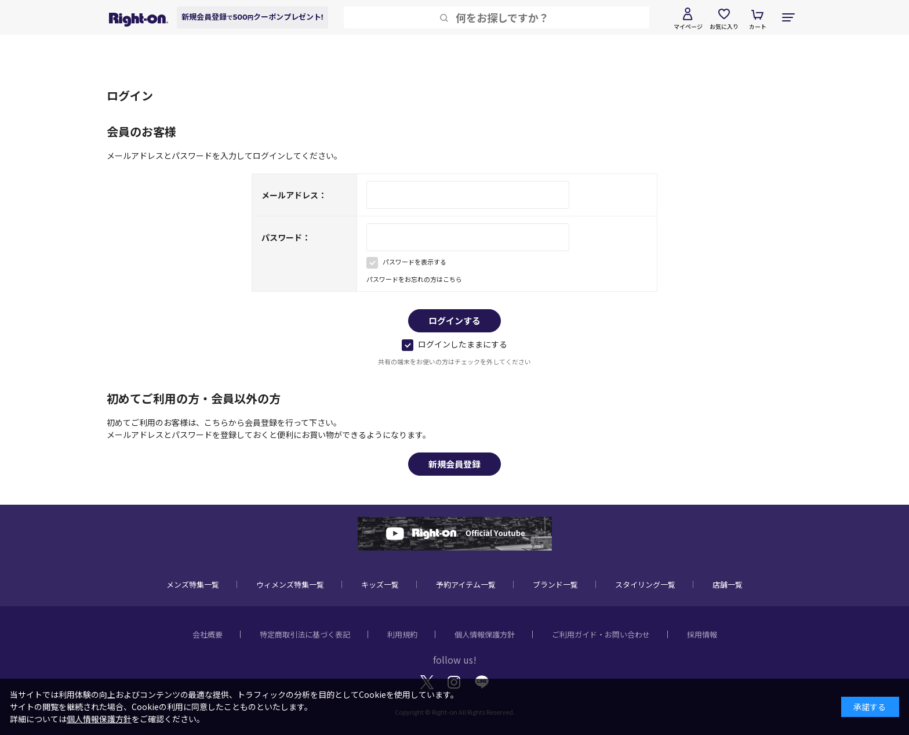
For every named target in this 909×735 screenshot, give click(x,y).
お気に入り (724, 26)
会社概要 (207, 634)
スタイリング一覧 (645, 584)
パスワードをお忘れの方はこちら (414, 279)
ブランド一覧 (555, 584)
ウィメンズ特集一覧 (290, 584)
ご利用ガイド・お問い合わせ (601, 634)
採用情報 (702, 634)
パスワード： (285, 237)
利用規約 (402, 634)
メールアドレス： (293, 195)
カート (757, 26)
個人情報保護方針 (484, 634)
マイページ (688, 26)
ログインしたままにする (454, 344)
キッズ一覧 (380, 584)
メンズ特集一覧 (192, 584)
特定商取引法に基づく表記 (305, 634)
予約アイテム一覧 (466, 584)
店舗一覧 (727, 584)
